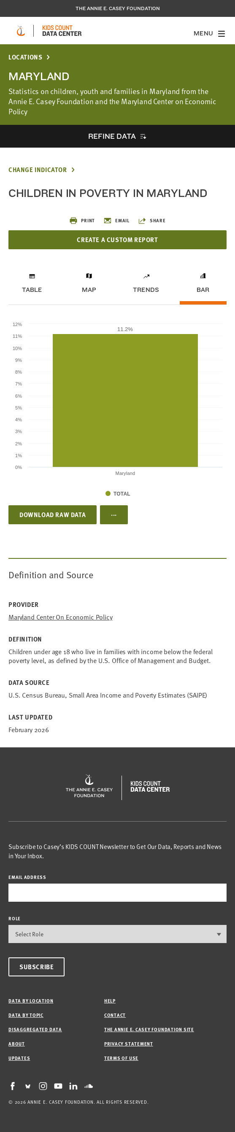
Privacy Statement (128, 1043)
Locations (25, 57)
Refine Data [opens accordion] (111, 136)
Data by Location (30, 1000)
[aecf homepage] (20, 31)
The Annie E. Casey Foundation (118, 8)
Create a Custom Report (117, 239)
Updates (19, 1058)
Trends (146, 290)
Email (116, 220)
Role (14, 918)
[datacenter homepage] (62, 31)
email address (27, 877)
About (16, 1043)
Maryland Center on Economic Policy (60, 616)
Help (110, 1000)
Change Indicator (37, 169)
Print (82, 220)
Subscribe (36, 966)
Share (152, 220)
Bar (203, 290)
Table (32, 290)
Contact (115, 1015)
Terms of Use (121, 1058)
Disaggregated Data (35, 1029)
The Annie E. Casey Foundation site (149, 1029)
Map (89, 290)
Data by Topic (25, 1015)
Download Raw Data (52, 514)
